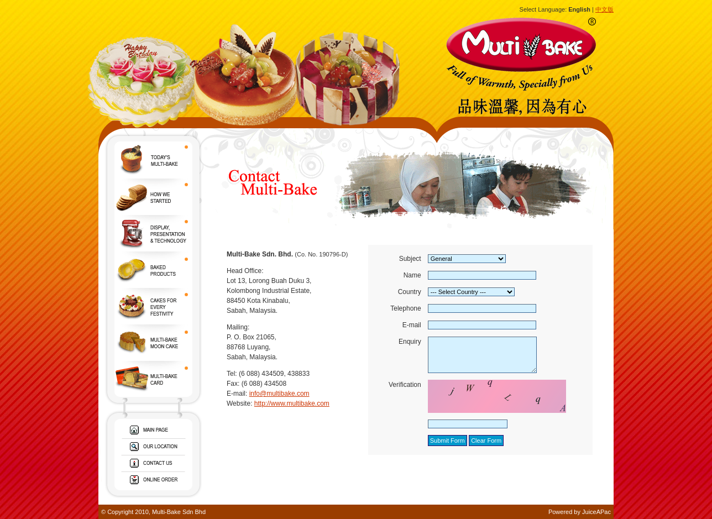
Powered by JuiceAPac (579, 511)
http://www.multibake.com (291, 403)
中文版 (604, 9)
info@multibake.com (279, 393)
